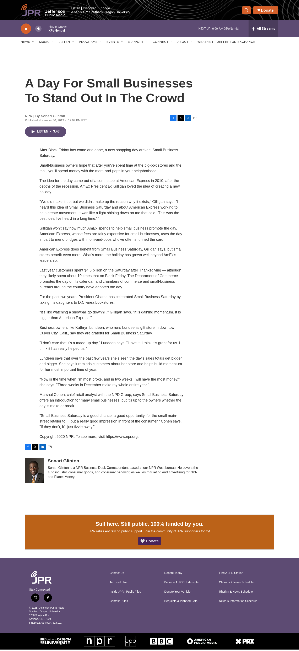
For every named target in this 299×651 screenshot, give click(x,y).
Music (44, 43)
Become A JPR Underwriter (182, 583)
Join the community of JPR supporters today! (177, 532)
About (183, 43)
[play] (26, 30)
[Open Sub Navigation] (33, 43)
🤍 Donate (149, 542)
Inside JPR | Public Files (125, 593)
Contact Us (117, 574)
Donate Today (173, 574)
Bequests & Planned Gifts (180, 602)
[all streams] (263, 30)
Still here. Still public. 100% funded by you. (149, 525)
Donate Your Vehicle (177, 593)
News (25, 43)
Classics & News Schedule (236, 583)
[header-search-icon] (247, 11)
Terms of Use (118, 583)
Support (136, 43)
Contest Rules (119, 602)
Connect (160, 43)
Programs (88, 43)
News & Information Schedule (238, 602)
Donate (267, 11)
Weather (205, 43)
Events (113, 43)
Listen (64, 43)
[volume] (38, 30)
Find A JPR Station (231, 574)
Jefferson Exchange (236, 43)
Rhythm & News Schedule (236, 593)
